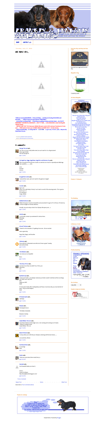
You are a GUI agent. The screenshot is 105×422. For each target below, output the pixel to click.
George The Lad (23, 148)
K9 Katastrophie (23, 297)
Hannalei (21, 364)
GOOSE (21, 214)
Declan (21, 355)
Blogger (59, 417)
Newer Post (18, 382)
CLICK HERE (41, 129)
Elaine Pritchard (23, 333)
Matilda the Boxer (23, 200)
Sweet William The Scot (25, 321)
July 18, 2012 (22, 359)
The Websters (22, 251)
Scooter (21, 186)
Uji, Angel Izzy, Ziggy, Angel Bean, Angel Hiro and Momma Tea (34, 160)
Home (41, 382)
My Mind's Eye (22, 275)
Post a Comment (22, 379)
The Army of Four (23, 263)
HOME (17, 42)
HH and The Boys (23, 226)
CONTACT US (27, 42)
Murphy (21, 305)
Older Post (64, 382)
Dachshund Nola (23, 344)
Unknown (21, 241)
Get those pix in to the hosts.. (26, 138)
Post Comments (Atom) (28, 384)
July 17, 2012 (22, 155)
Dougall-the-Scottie (24, 177)
